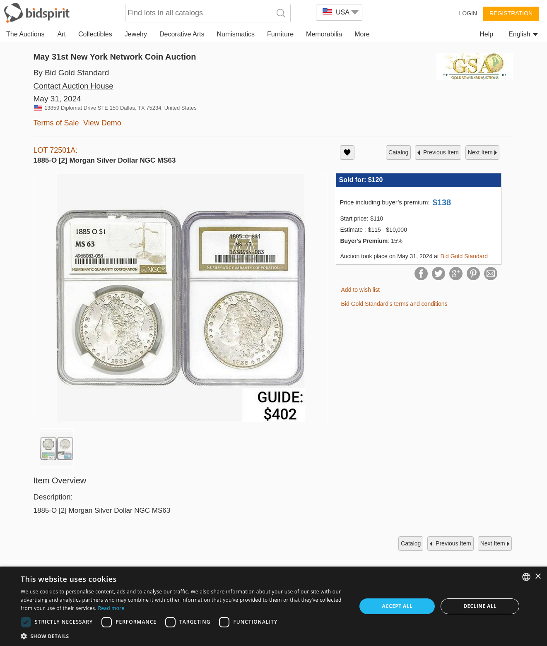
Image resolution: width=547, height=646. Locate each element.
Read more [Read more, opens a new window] (111, 608)
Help (486, 34)
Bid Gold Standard (464, 256)
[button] (184, 636)
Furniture (280, 34)
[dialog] (273, 606)
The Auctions (25, 34)
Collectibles (95, 34)
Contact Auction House (73, 86)
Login (468, 13)
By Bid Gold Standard (71, 72)
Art (62, 34)
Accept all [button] (397, 606)
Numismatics (236, 34)
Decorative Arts (181, 34)
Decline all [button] (479, 606)
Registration (511, 13)
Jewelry (136, 34)
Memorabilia (324, 34)
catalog (398, 152)
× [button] (538, 577)
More (361, 34)
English (523, 34)
